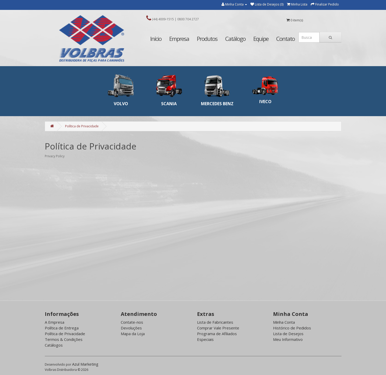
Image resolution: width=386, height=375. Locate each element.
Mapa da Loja (133, 333)
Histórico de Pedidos (292, 327)
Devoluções (131, 327)
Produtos (207, 38)
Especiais (205, 339)
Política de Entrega (62, 327)
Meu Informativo (288, 339)
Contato (285, 38)
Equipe (260, 38)
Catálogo (235, 38)
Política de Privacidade (82, 126)
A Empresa (54, 322)
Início (155, 38)
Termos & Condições (64, 339)
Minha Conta (284, 322)
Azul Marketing (85, 364)
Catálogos (54, 345)
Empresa (179, 38)
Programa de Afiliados (217, 333)
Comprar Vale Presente (218, 327)
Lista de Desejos (288, 333)
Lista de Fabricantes (215, 322)
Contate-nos (132, 322)
